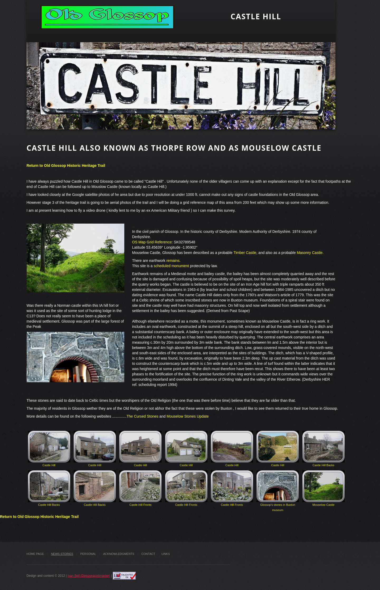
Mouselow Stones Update (188, 416)
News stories (62, 553)
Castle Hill (49, 449)
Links (166, 553)
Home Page (35, 553)
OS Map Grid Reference (152, 242)
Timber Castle (245, 253)
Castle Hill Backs (323, 449)
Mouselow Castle (323, 488)
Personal (88, 553)
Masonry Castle (309, 253)
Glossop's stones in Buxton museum (277, 491)
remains (172, 260)
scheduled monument (171, 266)
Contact (148, 553)
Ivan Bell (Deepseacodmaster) (89, 576)
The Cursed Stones (142, 416)
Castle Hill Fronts (140, 488)
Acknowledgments (118, 553)
